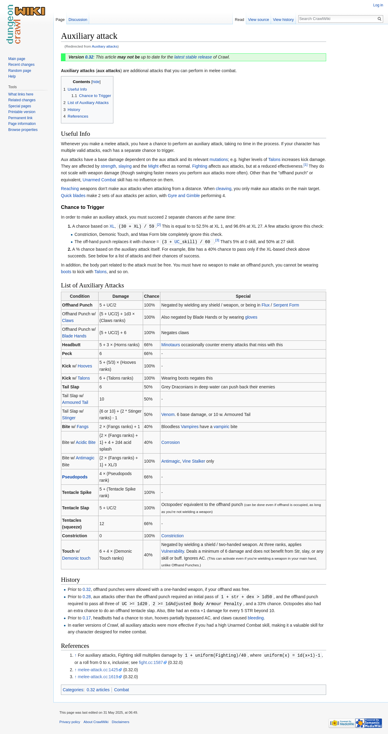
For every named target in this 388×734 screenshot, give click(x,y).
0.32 (89, 57)
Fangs (83, 426)
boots (66, 271)
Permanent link (20, 118)
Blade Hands (74, 335)
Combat (121, 688)
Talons (274, 159)
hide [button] (96, 82)
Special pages (19, 106)
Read (239, 19)
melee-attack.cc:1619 (98, 675)
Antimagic (85, 457)
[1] (306, 164)
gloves (251, 316)
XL (112, 226)
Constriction (172, 535)
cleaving (223, 188)
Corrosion (170, 441)
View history (283, 19)
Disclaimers (120, 720)
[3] (217, 240)
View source (258, 19)
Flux (265, 304)
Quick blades (73, 195)
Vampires (190, 426)
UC (176, 241)
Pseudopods (75, 476)
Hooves (85, 365)
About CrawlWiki (96, 720)
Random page (19, 71)
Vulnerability (172, 550)
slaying (125, 166)
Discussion (78, 19)
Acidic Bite (85, 441)
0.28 (86, 596)
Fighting (199, 166)
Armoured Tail (75, 401)
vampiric (221, 426)
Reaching (70, 188)
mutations (218, 159)
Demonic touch (76, 557)
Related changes (21, 100)
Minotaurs (170, 344)
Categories (73, 688)
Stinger (68, 417)
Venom (168, 413)
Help (12, 76)
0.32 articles (98, 688)
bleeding (256, 616)
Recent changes (21, 64)
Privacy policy (69, 720)
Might (153, 166)
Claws (68, 319)
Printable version (21, 112)
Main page (16, 59)
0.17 (86, 616)
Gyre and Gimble (184, 195)
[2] (159, 224)
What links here (20, 94)
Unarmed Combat (99, 179)
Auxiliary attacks (105, 46)
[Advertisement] (356, 121)
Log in (378, 5)
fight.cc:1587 (151, 661)
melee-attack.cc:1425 (98, 668)
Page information (22, 124)
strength (108, 166)
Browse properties (23, 130)
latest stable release (193, 57)
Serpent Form (286, 304)
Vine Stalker (193, 460)
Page (60, 19)
